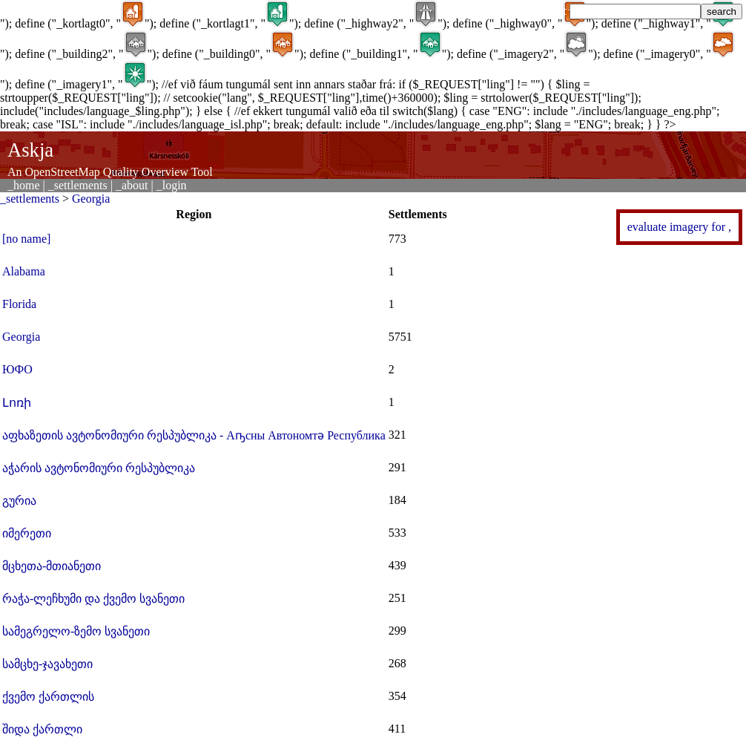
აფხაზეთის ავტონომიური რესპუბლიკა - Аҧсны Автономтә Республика (194, 435)
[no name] (26, 238)
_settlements (78, 185)
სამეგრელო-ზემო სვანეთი (76, 631)
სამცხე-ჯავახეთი (47, 664)
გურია (19, 500)
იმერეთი (26, 533)
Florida (19, 304)
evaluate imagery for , (679, 226)
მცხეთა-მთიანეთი (51, 566)
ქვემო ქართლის (48, 696)
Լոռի (16, 402)
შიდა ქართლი (42, 729)
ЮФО (17, 369)
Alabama (23, 271)
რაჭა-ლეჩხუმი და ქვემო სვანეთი (93, 598)
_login (171, 185)
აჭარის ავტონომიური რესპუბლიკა (98, 468)
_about (132, 185)
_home (23, 185)
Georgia (91, 198)
